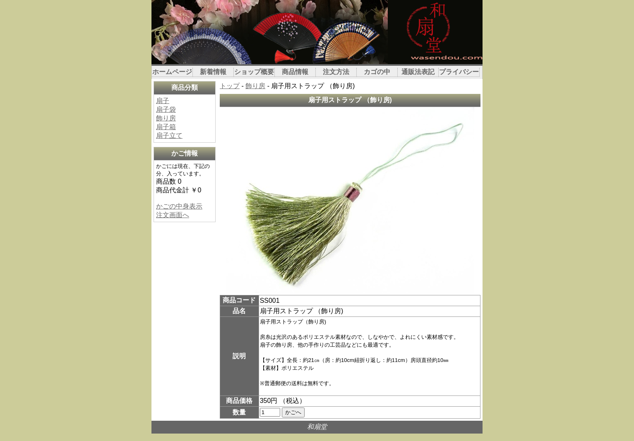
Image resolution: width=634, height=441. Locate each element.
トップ (230, 85)
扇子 (162, 100)
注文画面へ (172, 214)
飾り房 (166, 118)
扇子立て (169, 135)
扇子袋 (166, 109)
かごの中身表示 (179, 206)
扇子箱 (166, 126)
